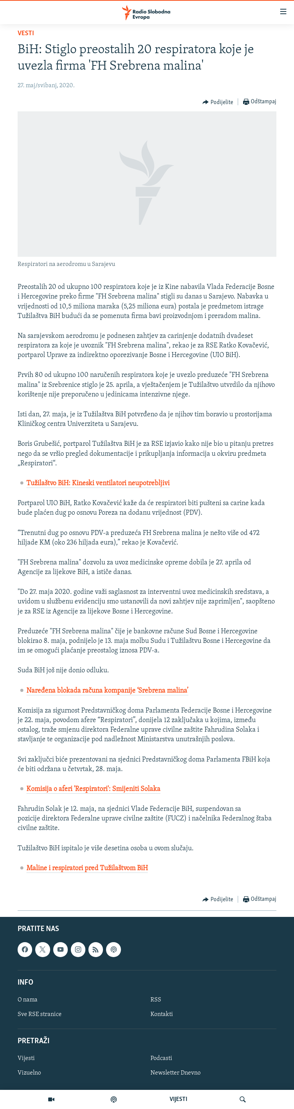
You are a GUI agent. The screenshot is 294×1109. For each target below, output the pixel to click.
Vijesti (26, 1059)
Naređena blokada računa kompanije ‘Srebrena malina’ (107, 691)
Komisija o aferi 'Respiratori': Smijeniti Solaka (93, 789)
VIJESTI (178, 1099)
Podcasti (161, 1059)
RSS (155, 1000)
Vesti (26, 33)
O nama (28, 1000)
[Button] (218, 102)
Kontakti (161, 1014)
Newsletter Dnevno (175, 1073)
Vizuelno (29, 1073)
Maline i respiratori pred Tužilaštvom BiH (87, 868)
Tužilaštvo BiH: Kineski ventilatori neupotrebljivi (98, 483)
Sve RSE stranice (40, 1014)
